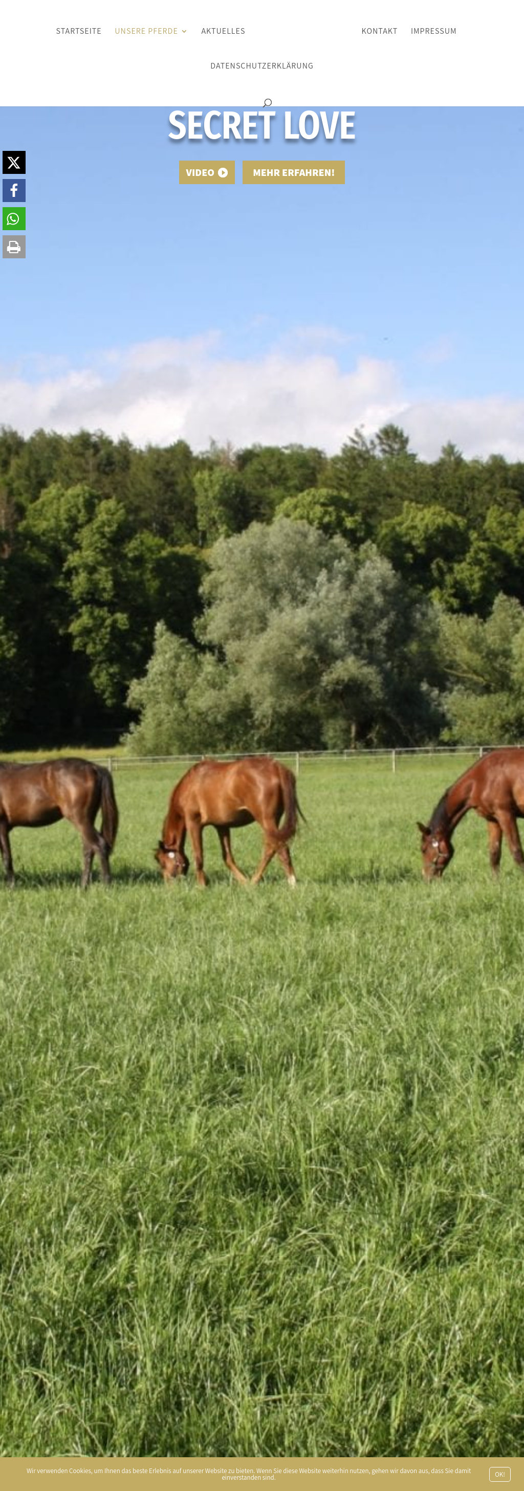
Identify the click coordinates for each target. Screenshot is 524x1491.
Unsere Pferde (146, 32)
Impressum (434, 32)
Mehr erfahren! (294, 172)
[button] (14, 162)
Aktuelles (223, 32)
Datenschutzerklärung (262, 66)
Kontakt (380, 32)
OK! (500, 1474)
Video (200, 172)
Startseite (78, 32)
